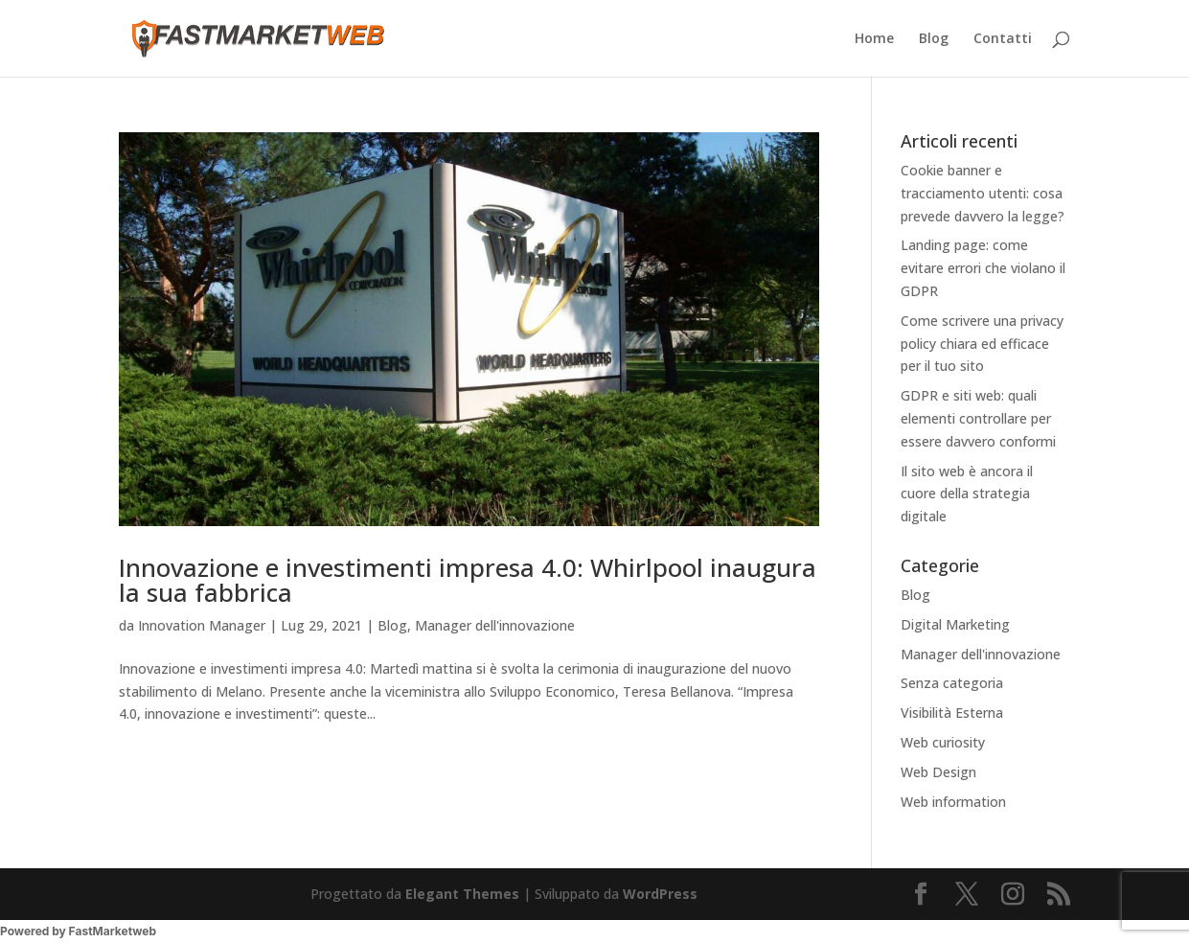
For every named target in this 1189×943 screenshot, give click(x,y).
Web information (953, 802)
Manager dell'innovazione (495, 625)
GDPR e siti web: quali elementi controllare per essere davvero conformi (978, 418)
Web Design (938, 772)
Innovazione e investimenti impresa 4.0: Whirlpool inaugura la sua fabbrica (467, 580)
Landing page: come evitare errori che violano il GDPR (983, 268)
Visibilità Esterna (952, 712)
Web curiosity (943, 742)
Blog (934, 39)
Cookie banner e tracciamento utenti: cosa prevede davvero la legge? (982, 193)
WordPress (660, 894)
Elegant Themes (462, 894)
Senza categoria (952, 683)
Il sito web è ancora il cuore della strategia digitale (967, 494)
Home (874, 39)
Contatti (1002, 39)
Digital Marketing (955, 624)
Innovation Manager (201, 625)
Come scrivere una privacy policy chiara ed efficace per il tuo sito (982, 343)
